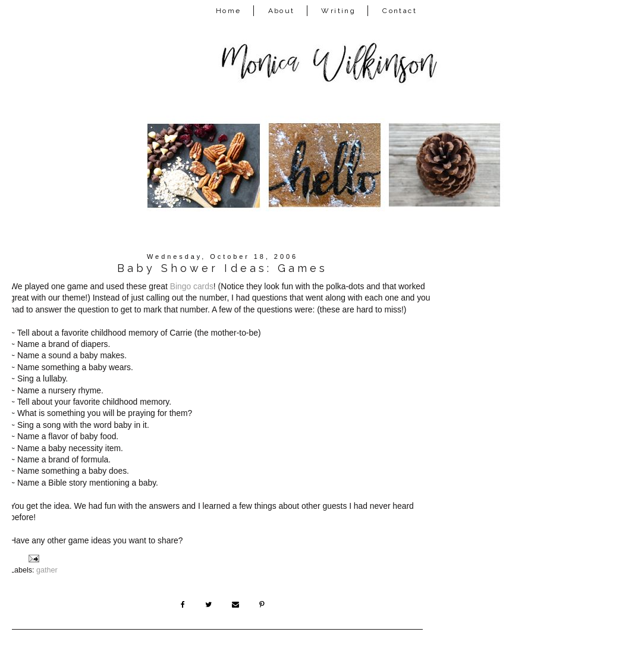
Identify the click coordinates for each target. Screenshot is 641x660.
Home (228, 11)
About (281, 11)
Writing (338, 11)
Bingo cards (191, 286)
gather (47, 570)
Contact (399, 11)
